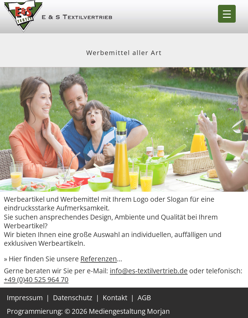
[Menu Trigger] (227, 14)
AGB (144, 297)
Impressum (25, 297)
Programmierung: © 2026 (88, 311)
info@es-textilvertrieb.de (149, 270)
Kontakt (115, 297)
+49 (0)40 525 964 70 (36, 279)
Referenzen (98, 258)
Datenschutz (72, 297)
